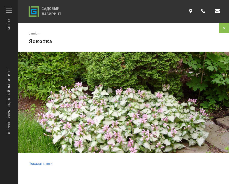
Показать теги (41, 164)
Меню (9, 19)
